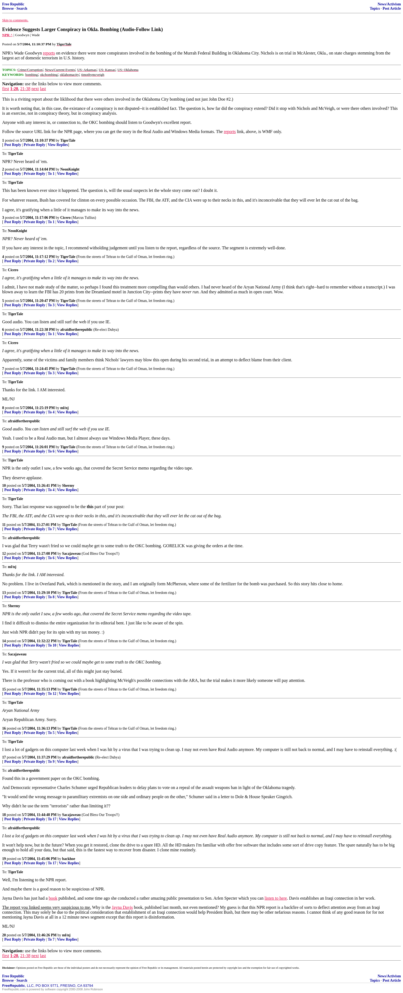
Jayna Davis (122, 907)
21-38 (25, 88)
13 (4, 593)
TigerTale (67, 140)
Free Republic (13, 4)
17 (4, 757)
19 (4, 859)
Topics (375, 8)
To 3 (51, 305)
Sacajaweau (71, 554)
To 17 (52, 819)
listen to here (276, 898)
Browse (8, 8)
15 (4, 689)
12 (4, 554)
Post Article (391, 8)
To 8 (51, 597)
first (5, 88)
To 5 (51, 733)
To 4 (51, 412)
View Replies (58, 145)
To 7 (51, 529)
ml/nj (64, 408)
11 (4, 525)
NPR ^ (7, 35)
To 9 (51, 762)
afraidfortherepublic (76, 330)
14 (4, 641)
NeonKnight (69, 169)
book (53, 898)
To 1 (51, 174)
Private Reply (34, 145)
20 (4, 935)
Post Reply (12, 145)
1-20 (14, 88)
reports (49, 53)
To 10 (52, 645)
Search (21, 8)
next (35, 88)
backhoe (68, 859)
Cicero (65, 218)
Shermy (68, 486)
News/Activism (389, 4)
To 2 (51, 261)
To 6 (51, 451)
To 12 (52, 694)
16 (4, 728)
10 (4, 486)
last (43, 88)
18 (4, 815)
